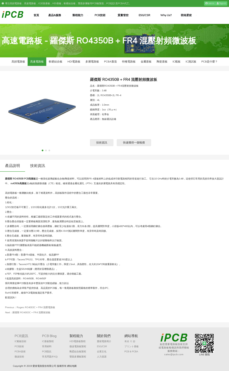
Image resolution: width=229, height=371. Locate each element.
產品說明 (12, 165)
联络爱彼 (186, 15)
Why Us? (166, 15)
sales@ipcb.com (174, 354)
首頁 (36, 15)
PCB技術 (100, 15)
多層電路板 (92, 62)
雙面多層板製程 (77, 356)
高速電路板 (37, 62)
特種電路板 (129, 62)
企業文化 (101, 351)
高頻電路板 (18, 62)
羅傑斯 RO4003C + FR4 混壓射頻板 (31, 312)
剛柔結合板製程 (77, 351)
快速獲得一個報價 (134, 142)
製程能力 (77, 15)
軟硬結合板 (55, 62)
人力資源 (101, 356)
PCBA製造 (110, 62)
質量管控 (123, 15)
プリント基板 (131, 346)
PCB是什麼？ (209, 62)
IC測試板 (191, 62)
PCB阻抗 (46, 351)
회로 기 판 (129, 341)
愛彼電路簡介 (104, 341)
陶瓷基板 (162, 62)
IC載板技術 (20, 341)
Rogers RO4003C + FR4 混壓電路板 (36, 307)
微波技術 (19, 356)
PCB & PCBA (131, 351)
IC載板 (177, 62)
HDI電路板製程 (77, 341)
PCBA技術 (20, 351)
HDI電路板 (73, 62)
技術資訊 (101, 142)
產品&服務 (54, 15)
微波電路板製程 (77, 346)
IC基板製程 (48, 341)
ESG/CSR (144, 15)
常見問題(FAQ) (50, 356)
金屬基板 (146, 62)
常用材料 (47, 346)
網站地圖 (72, 366)
